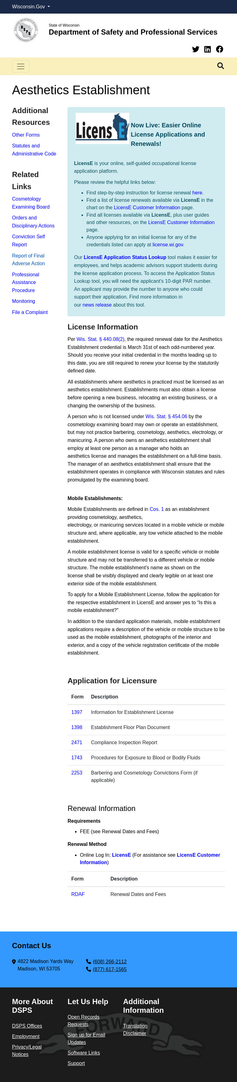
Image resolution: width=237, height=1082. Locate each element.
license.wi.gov (167, 244)
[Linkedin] (208, 49)
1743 (76, 757)
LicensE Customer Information (147, 207)
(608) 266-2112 (110, 961)
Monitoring (23, 301)
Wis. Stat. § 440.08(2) (100, 339)
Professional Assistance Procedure (25, 282)
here (197, 192)
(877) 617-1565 (110, 969)
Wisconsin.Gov (29, 6)
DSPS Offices (27, 1026)
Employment (26, 1036)
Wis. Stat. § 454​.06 (166, 416)
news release (97, 305)
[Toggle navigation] (20, 66)
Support (76, 1063)
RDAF (78, 894)
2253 (76, 772)
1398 (76, 727)
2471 (76, 742)
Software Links (84, 1052)
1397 (76, 712)
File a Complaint (30, 312)
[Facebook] (219, 49)
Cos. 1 (157, 509)
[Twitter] (197, 49)
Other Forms (26, 135)
